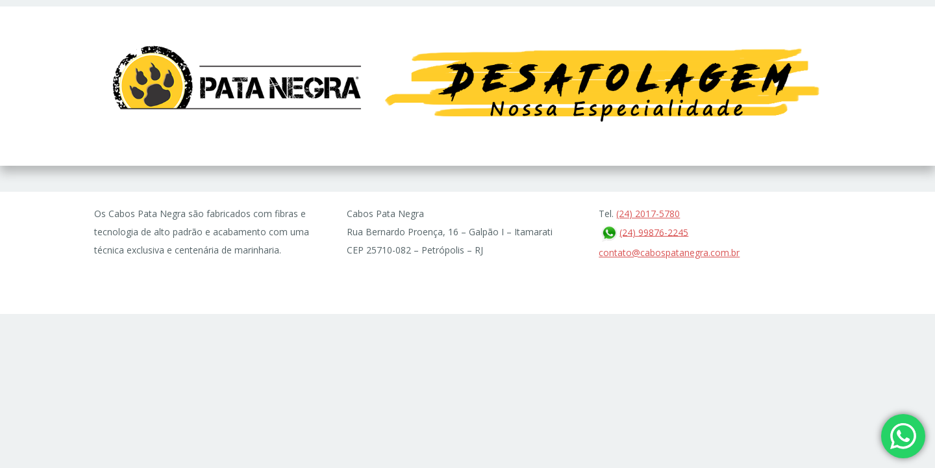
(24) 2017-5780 (648, 213)
